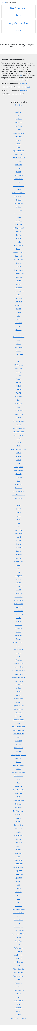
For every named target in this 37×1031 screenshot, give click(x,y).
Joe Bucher (18, 530)
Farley (18, 375)
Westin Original (18, 976)
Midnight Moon (18, 642)
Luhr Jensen (18, 604)
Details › (18, 15)
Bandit (18, 172)
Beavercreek (18, 179)
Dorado (18, 351)
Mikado (18, 646)
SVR (20, 76)
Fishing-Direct (18, 389)
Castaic (18, 267)
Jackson (18, 512)
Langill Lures (18, 562)
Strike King (18, 892)
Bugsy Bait (18, 256)
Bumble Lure (18, 260)
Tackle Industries (18, 913)
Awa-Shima (18, 154)
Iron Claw (18, 498)
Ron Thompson (18, 811)
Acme (18, 130)
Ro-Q (18, 797)
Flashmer (18, 396)
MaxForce (18, 628)
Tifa (18, 923)
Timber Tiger (18, 927)
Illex (18, 481)
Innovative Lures (18, 491)
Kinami (18, 544)
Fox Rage (18, 404)
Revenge (18, 786)
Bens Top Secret (18, 186)
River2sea (18, 793)
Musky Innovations (18, 677)
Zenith (18, 1011)
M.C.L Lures (19, 614)
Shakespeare (18, 836)
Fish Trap (18, 382)
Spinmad (18, 878)
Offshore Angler (18, 699)
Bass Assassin (18, 175)
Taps (18, 916)
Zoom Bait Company (18, 1018)
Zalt (18, 1004)
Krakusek (18, 555)
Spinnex (18, 881)
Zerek (18, 1015)
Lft (19, 569)
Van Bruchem (18, 962)
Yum (18, 997)
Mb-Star (18, 632)
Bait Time (18, 165)
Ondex (18, 702)
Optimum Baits (18, 706)
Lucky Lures (18, 600)
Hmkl (18, 463)
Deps (18, 326)
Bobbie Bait (19, 224)
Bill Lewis (18, 210)
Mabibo (18, 618)
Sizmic (18, 850)
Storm (18, 888)
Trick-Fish (18, 941)
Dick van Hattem (18, 337)
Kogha (18, 551)
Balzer (18, 168)
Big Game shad (18, 8)
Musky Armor (18, 674)
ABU (18, 116)
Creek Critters (18, 305)
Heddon (18, 453)
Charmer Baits (18, 274)
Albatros (18, 144)
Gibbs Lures (19, 414)
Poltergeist (18, 741)
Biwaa (18, 217)
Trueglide (18, 951)
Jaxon (19, 516)
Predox (18, 744)
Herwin (18, 460)
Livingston (18, 576)
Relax (18, 783)
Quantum (18, 758)
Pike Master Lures (18, 727)
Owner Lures (18, 709)
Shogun (18, 839)
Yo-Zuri (18, 994)
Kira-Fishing (18, 548)
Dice (18, 333)
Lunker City (18, 607)
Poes (18, 737)
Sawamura (18, 828)
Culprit (18, 309)
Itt (18, 502)
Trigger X (18, 944)
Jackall (18, 509)
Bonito (18, 235)
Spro (18, 885)
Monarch (18, 660)
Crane (19, 295)
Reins (18, 779)
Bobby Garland (18, 228)
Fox (18, 400)
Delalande (18, 323)
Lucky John (18, 597)
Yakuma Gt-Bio (18, 990)
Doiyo (18, 344)
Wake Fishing (18, 972)
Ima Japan (18, 484)
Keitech (18, 537)
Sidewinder (18, 843)
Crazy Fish (18, 302)
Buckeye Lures (18, 252)
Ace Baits (18, 123)
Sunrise (18, 902)
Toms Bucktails (18, 930)
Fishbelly (19, 386)
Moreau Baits (18, 667)
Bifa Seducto (18, 196)
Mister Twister (18, 649)
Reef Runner (18, 776)
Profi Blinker (18, 748)
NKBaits (18, 688)
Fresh (18, 407)
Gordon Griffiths (18, 421)
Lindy (18, 572)
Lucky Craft (18, 593)
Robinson (18, 804)
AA (19, 108)
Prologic (18, 751)
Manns (18, 621)
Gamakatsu (18, 411)
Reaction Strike (18, 765)
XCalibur (18, 987)
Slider (18, 857)
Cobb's (18, 284)
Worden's (18, 983)
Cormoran (18, 288)
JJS (18, 526)
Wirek (18, 980)
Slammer (18, 853)
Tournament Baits (18, 934)
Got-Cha (18, 425)
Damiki (18, 319)
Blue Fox (18, 221)
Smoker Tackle (18, 867)
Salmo (18, 818)
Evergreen (18, 368)
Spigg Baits (18, 874)
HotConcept (18, 470)
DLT (18, 340)
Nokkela (18, 692)
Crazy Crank (18, 298)
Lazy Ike (18, 565)
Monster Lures (19, 663)
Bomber (18, 231)
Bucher (18, 249)
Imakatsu (18, 488)
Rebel (18, 769)
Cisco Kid (18, 277)
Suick (18, 899)
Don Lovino (18, 347)
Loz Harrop (18, 586)
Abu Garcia (18, 119)
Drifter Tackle (18, 354)
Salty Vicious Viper (18, 23)
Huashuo (18, 477)
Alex (18, 147)
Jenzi (18, 523)
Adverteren (24, 90)
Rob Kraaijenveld (18, 800)
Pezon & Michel (18, 720)
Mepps (18, 639)
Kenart (18, 540)
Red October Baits (18, 772)
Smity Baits (18, 864)
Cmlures (18, 281)
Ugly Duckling (18, 955)
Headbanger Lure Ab (18, 449)
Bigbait (18, 207)
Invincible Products (18, 495)
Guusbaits (18, 442)
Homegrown (18, 467)
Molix (18, 656)
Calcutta (18, 263)
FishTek (18, 393)
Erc (18, 361)
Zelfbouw (18, 1008)
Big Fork (18, 200)
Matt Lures (18, 625)
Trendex (18, 937)
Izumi (19, 505)
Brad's (18, 242)
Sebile (18, 832)
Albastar (18, 140)
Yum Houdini (18, 1001)
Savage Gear (18, 825)
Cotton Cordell (18, 291)
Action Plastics (19, 133)
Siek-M (18, 846)
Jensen (18, 519)
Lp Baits (18, 590)
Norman (18, 695)
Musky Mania (18, 681)
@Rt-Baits (18, 105)
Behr (18, 182)
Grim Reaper (18, 435)
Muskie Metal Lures (18, 670)
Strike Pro (18, 895)
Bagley (18, 161)
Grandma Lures (18, 432)
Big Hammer (18, 203)
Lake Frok (18, 558)
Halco (19, 446)
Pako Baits (18, 713)
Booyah (18, 238)
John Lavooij (18, 533)
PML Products (19, 734)
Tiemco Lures (18, 920)
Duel (18, 358)
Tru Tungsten (18, 948)
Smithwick (18, 860)
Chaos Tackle (18, 270)
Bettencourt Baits (18, 193)
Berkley (18, 189)
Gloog (18, 418)
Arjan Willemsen (18, 151)
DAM (18, 316)
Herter (18, 456)
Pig (18, 723)
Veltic (18, 965)
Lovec (18, 583)
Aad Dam (18, 112)
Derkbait (19, 330)
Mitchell (18, 653)
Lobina (18, 579)
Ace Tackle (18, 126)
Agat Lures (18, 137)
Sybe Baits (18, 906)
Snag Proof (18, 871)
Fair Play (18, 372)
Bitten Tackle (18, 214)
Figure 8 (18, 379)
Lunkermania (18, 611)
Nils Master (18, 684)
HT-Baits (19, 474)
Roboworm (18, 807)
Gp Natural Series (18, 428)
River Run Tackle (18, 790)
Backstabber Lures (18, 158)
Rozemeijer (18, 814)
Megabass (18, 635)
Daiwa (18, 312)
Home (3, 2)
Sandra (18, 821)
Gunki (19, 439)
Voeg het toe (23, 83)
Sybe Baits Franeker (18, 909)
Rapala (18, 762)
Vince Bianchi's (18, 969)
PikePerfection (18, 730)
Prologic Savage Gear (18, 755)
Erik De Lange (18, 365)
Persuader (18, 716)
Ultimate (18, 958)
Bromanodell (18, 245)
